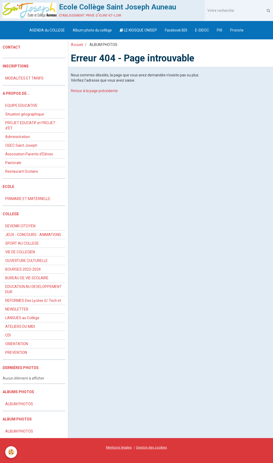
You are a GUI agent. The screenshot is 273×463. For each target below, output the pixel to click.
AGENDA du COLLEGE (47, 30)
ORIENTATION (16, 344)
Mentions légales (119, 447)
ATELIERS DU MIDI (20, 326)
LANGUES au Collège (22, 318)
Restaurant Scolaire (21, 171)
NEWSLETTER (16, 309)
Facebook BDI (176, 30)
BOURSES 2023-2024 (23, 269)
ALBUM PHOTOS (19, 404)
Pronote (237, 30)
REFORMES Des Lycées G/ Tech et (33, 300)
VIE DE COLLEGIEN (20, 252)
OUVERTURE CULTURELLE (26, 261)
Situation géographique (24, 114)
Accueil (77, 45)
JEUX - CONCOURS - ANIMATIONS (33, 235)
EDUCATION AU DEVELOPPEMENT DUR (33, 289)
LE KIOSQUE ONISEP (138, 30)
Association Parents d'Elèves (29, 154)
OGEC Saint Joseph (21, 145)
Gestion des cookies (151, 447)
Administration (17, 137)
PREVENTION (16, 352)
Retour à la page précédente (94, 91)
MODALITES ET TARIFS (24, 78)
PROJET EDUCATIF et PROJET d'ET (30, 125)
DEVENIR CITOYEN (20, 226)
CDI (8, 335)
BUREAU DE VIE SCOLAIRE (27, 278)
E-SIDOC (202, 30)
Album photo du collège (92, 30)
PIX (219, 30)
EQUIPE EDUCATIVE (21, 105)
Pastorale (13, 163)
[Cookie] (11, 452)
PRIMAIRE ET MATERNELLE (27, 199)
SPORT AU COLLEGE (22, 243)
